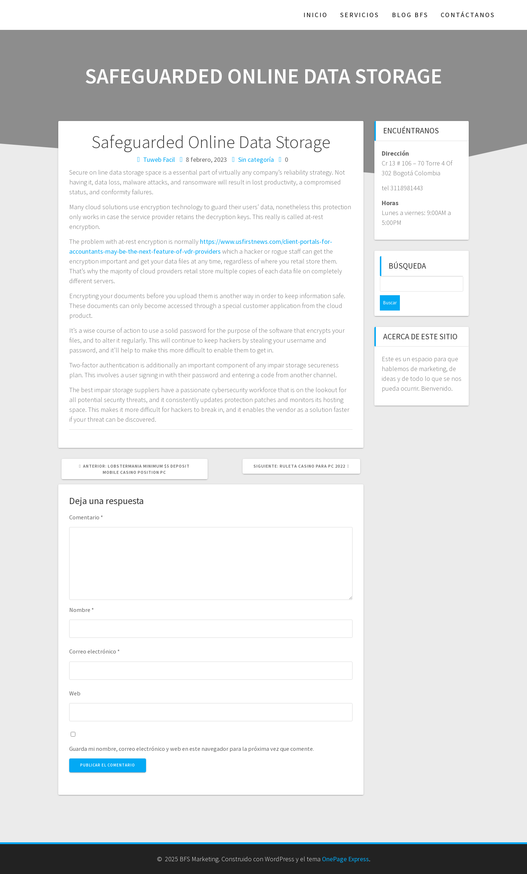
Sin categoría (256, 159)
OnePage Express (345, 859)
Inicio (315, 15)
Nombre (81, 609)
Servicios (359, 15)
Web (74, 693)
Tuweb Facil (159, 159)
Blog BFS (410, 15)
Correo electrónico (94, 651)
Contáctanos (468, 15)
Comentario (86, 517)
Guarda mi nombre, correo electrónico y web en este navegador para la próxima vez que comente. (191, 748)
